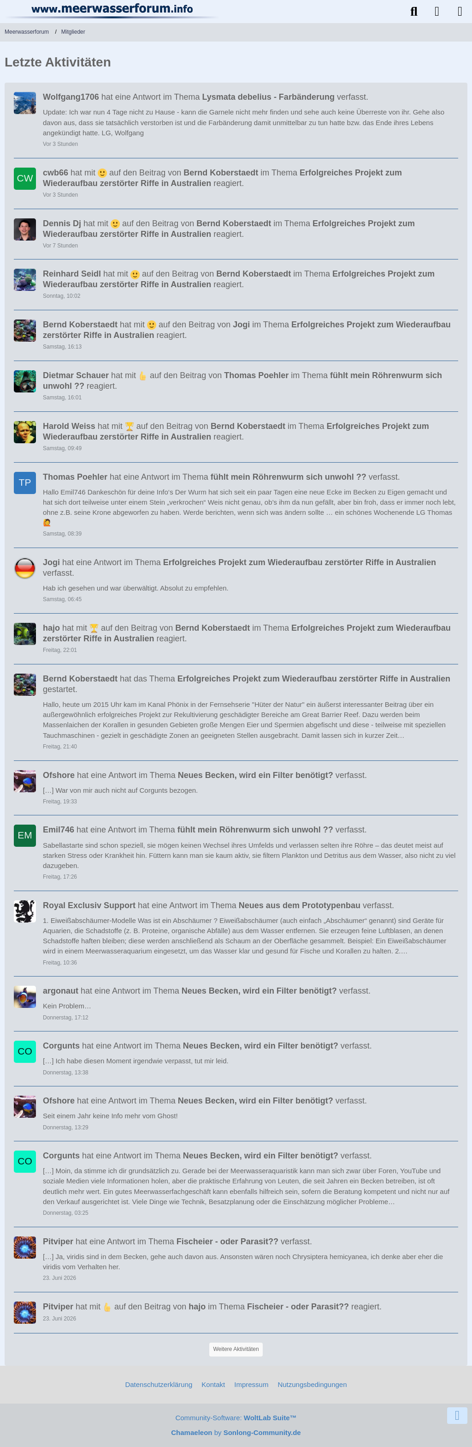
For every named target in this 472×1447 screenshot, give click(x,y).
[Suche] (414, 11)
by (236, 1432)
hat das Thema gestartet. (246, 684)
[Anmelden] (437, 11)
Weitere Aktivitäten (236, 1349)
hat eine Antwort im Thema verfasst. (205, 97)
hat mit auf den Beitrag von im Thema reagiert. (222, 178)
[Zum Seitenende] (457, 1415)
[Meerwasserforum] (113, 10)
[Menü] (460, 11)
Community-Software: (235, 1418)
